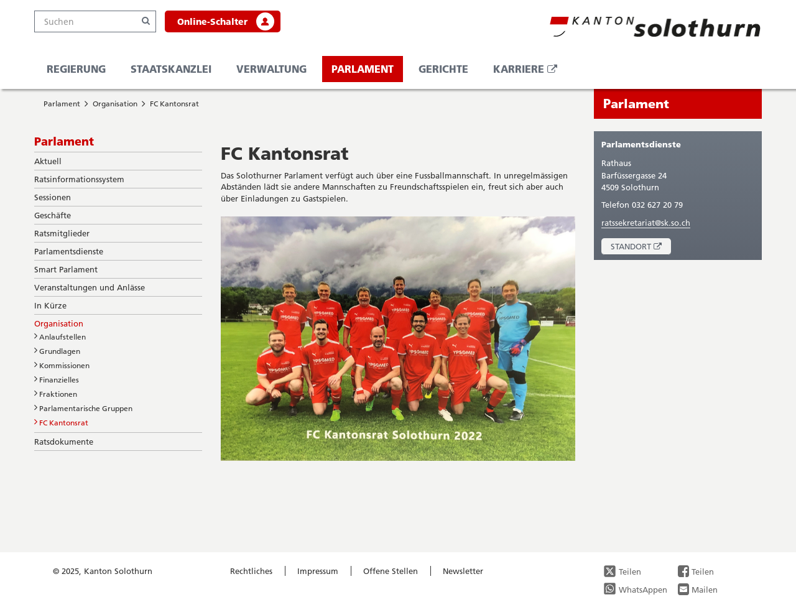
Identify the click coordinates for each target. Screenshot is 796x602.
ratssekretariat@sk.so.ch (645, 223)
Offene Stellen (390, 571)
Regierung (76, 68)
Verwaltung (271, 68)
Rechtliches (251, 571)
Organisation (115, 103)
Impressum (317, 571)
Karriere (530, 72)
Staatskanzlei (171, 68)
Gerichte (443, 68)
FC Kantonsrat (174, 103)
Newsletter (463, 571)
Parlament (362, 68)
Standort (641, 248)
